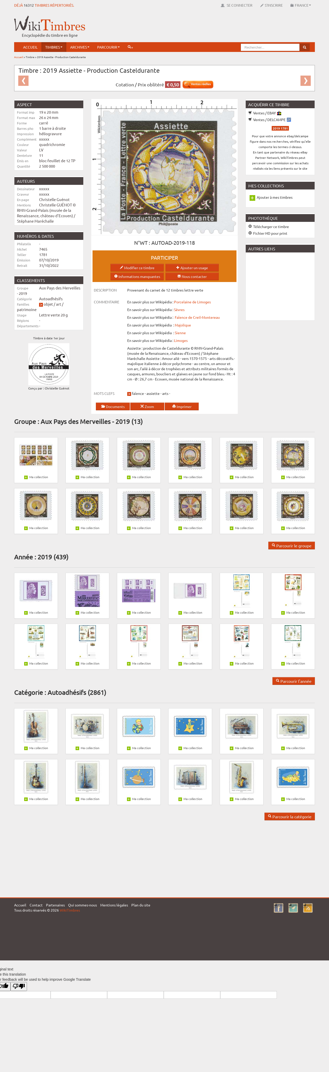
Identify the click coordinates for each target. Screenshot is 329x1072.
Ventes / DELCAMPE (269, 119)
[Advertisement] (221, 27)
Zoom (147, 406)
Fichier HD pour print (267, 233)
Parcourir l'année (294, 681)
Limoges (181, 340)
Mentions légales (114, 905)
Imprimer (181, 406)
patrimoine (26, 309)
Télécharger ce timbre (268, 226)
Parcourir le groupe (292, 545)
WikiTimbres (70, 910)
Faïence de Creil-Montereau (197, 317)
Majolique (183, 325)
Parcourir (108, 47)
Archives (79, 47)
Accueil (30, 47)
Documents (113, 406)
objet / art (52, 304)
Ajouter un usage (192, 267)
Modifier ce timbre (137, 267)
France (300, 5)
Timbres (53, 47)
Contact (36, 905)
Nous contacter (192, 276)
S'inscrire (271, 5)
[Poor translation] (19, 986)
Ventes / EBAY (264, 113)
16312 (29, 5)
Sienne (180, 332)
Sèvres (179, 309)
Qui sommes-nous (82, 905)
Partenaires (55, 905)
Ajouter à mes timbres (275, 197)
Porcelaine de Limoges (192, 301)
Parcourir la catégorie (290, 816)
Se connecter (236, 5)
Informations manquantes (137, 276)
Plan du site (140, 905)
